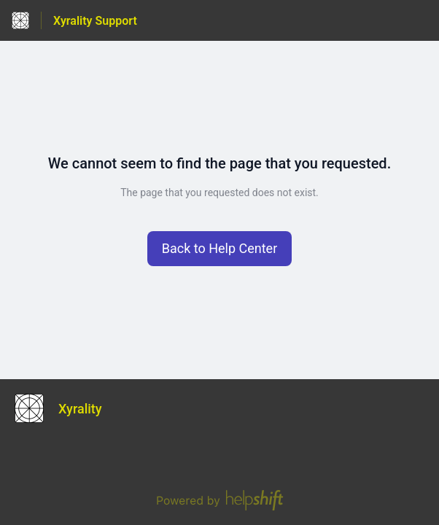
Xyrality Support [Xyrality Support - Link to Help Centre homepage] (95, 21)
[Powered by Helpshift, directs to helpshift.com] (219, 500)
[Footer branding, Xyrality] (66, 408)
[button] (220, 249)
